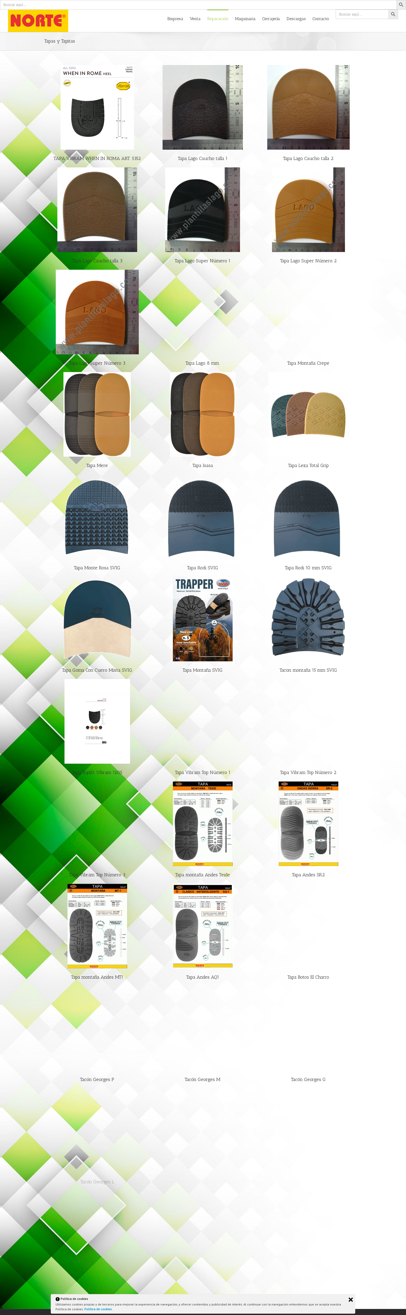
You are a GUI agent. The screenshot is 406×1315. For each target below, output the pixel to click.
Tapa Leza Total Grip (308, 465)
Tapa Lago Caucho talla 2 (308, 158)
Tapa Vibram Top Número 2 (308, 772)
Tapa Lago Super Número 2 (308, 261)
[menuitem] (178, 18)
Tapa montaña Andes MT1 (97, 977)
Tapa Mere (97, 465)
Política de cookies (98, 1309)
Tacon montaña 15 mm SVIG (308, 670)
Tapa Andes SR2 (308, 875)
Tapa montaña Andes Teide (202, 875)
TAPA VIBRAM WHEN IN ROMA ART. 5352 (97, 158)
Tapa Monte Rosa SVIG (97, 568)
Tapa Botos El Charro (308, 977)
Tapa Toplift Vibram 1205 (97, 772)
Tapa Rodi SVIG (202, 568)
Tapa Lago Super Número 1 (202, 261)
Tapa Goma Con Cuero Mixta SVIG (97, 670)
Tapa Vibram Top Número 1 (202, 772)
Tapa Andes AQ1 (202, 977)
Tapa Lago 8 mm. (203, 363)
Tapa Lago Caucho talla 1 (203, 158)
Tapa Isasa (202, 465)
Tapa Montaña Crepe (308, 363)
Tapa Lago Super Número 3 (97, 363)
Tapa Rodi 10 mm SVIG (308, 568)
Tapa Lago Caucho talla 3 (97, 261)
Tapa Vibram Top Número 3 (97, 875)
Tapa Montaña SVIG (203, 670)
